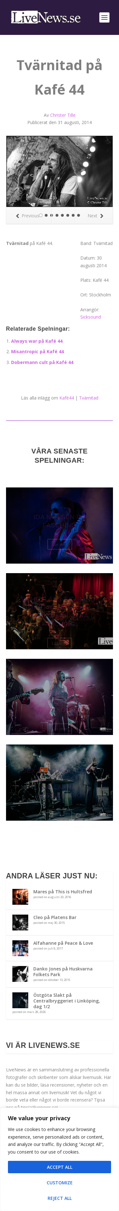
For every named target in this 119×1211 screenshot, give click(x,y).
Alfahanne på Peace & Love (63, 943)
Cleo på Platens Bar (54, 917)
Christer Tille (63, 115)
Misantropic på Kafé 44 (37, 351)
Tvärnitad (88, 398)
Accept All (59, 1167)
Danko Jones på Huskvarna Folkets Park (63, 971)
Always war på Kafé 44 (37, 341)
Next (95, 216)
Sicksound (90, 317)
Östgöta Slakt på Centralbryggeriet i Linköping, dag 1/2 (66, 1000)
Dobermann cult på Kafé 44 (42, 362)
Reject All (60, 1198)
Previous (27, 216)
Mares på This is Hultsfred (62, 892)
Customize (60, 1183)
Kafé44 (66, 398)
